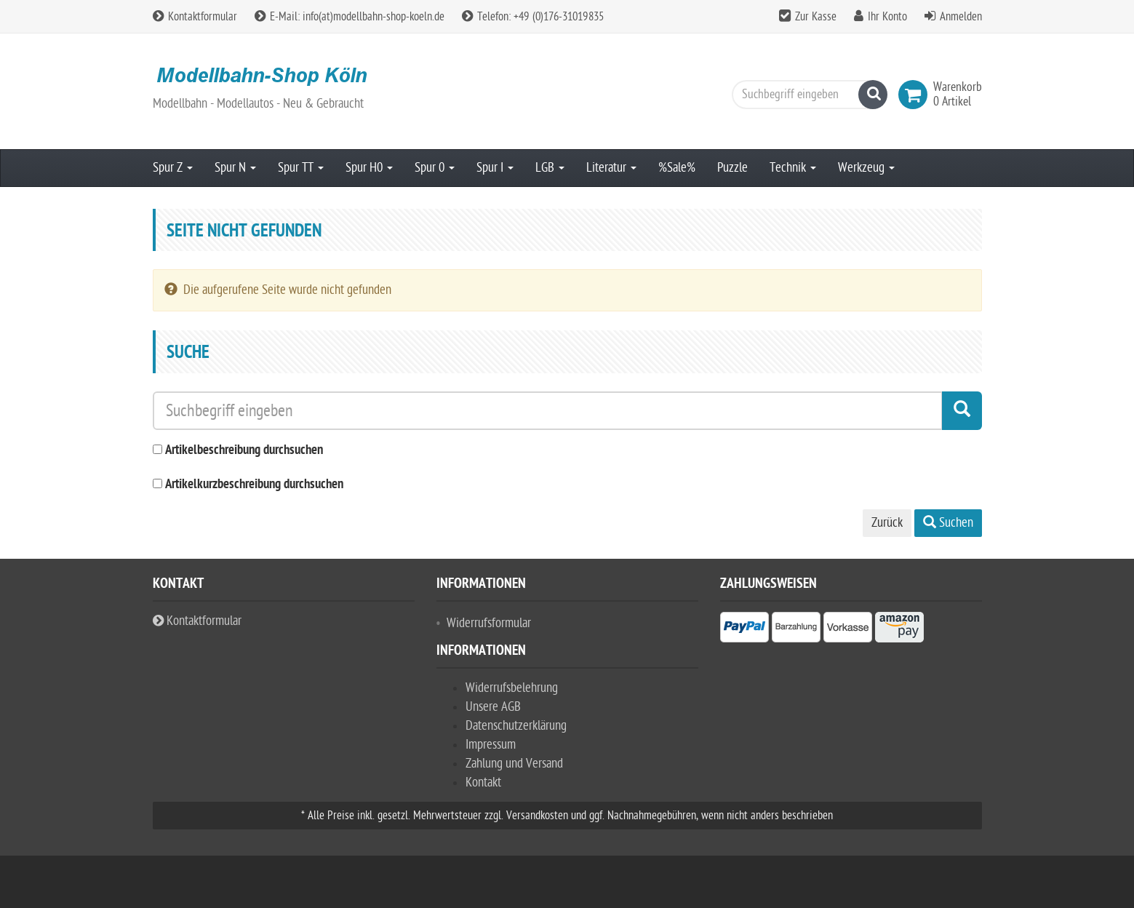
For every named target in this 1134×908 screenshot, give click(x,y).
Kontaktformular (195, 16)
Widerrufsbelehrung (512, 688)
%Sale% (676, 167)
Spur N (235, 167)
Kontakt (483, 782)
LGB (549, 167)
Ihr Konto (887, 16)
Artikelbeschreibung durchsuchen (244, 450)
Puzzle (732, 167)
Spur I (495, 167)
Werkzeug (866, 167)
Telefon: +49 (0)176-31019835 (533, 16)
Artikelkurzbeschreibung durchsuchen (254, 485)
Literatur (611, 167)
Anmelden (961, 16)
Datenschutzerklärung (516, 725)
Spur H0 (369, 167)
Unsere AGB (493, 706)
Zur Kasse (815, 16)
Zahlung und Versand (514, 763)
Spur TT (301, 167)
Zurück (887, 522)
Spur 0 (435, 167)
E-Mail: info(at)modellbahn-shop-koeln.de (349, 16)
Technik (793, 167)
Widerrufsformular (489, 623)
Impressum (491, 744)
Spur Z (173, 167)
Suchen (948, 522)
